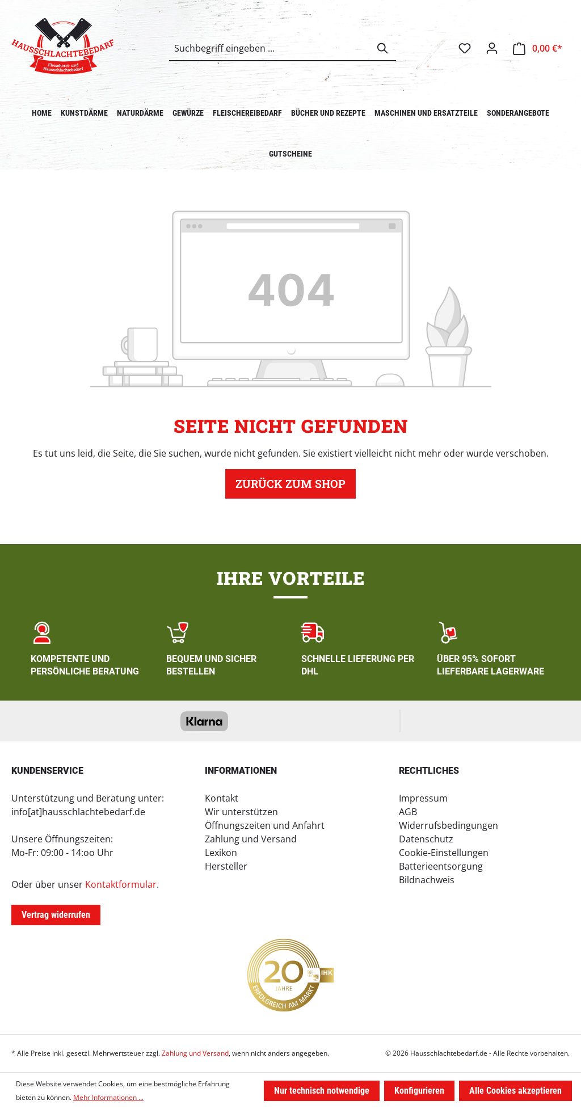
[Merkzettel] (464, 48)
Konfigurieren (419, 1090)
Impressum (423, 798)
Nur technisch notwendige (321, 1090)
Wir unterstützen (241, 812)
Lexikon (221, 852)
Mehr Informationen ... (108, 1097)
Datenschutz (426, 839)
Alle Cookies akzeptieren (515, 1090)
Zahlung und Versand (251, 839)
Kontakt (221, 798)
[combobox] (270, 48)
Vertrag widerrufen (56, 914)
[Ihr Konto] (492, 48)
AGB (408, 812)
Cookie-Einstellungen (444, 852)
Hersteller (226, 866)
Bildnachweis (426, 880)
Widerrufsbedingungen (448, 825)
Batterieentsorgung (441, 866)
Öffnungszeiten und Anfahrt (265, 825)
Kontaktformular (121, 884)
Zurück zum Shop (290, 484)
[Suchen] (383, 48)
